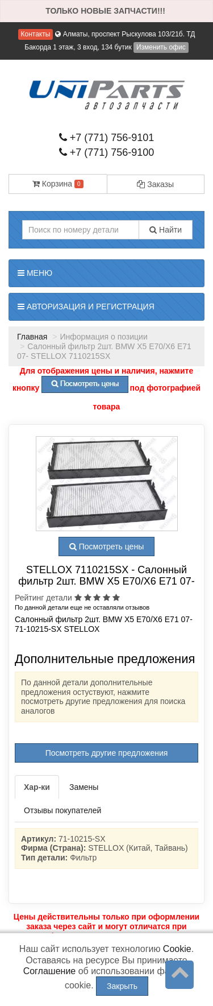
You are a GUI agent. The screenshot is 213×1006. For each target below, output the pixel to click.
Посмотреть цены (106, 546)
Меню (35, 273)
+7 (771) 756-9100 (106, 152)
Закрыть (122, 986)
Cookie (177, 949)
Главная (32, 336)
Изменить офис (161, 47)
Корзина (57, 183)
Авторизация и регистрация (86, 306)
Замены (83, 787)
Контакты (36, 34)
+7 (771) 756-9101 (106, 137)
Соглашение (49, 971)
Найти (165, 229)
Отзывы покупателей (62, 810)
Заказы (155, 184)
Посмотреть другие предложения (106, 752)
